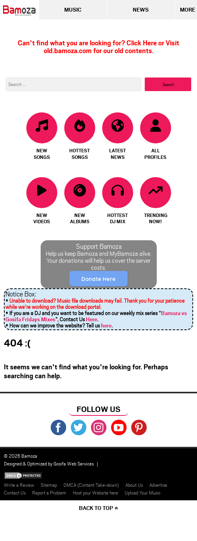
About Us (134, 485)
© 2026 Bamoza (20, 456)
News (141, 9)
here (106, 325)
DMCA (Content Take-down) (91, 485)
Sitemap (49, 485)
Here (91, 319)
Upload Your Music (143, 492)
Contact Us (15, 492)
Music (72, 9)
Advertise (158, 485)
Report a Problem (49, 492)
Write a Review (19, 485)
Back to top (96, 508)
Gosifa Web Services (73, 463)
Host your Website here (95, 492)
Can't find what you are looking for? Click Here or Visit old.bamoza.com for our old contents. (98, 46)
